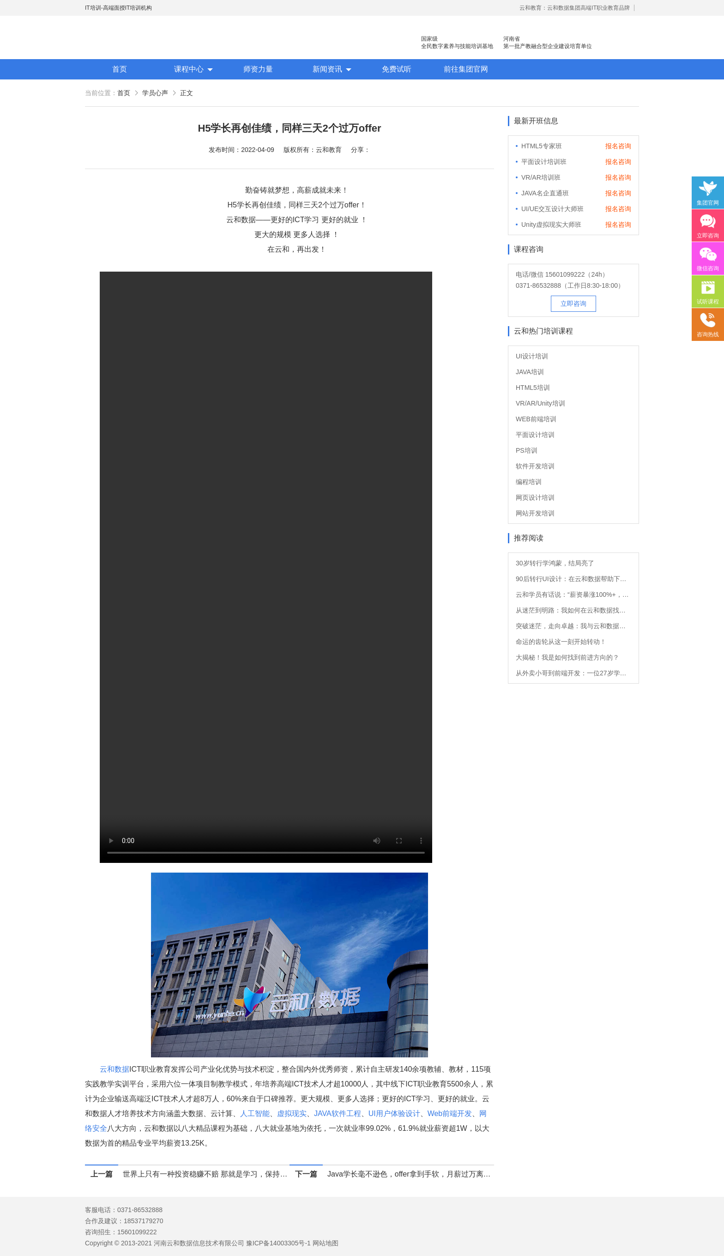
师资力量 (258, 69)
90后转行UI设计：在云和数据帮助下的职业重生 (573, 578)
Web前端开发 (450, 1113)
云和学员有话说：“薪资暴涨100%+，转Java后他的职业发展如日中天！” (573, 594)
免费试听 (396, 69)
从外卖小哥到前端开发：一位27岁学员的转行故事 (573, 673)
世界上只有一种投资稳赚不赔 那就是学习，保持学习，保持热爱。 (206, 1174)
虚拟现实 (292, 1113)
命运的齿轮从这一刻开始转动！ (561, 641)
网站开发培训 (535, 513)
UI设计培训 (532, 356)
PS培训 (526, 450)
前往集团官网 (466, 69)
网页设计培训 (535, 497)
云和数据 (114, 1069)
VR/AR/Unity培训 (540, 403)
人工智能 (255, 1113)
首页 (119, 69)
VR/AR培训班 (541, 177)
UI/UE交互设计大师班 (552, 208)
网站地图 (325, 1243)
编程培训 (529, 481)
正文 (186, 93)
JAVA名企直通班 (545, 193)
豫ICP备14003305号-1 (278, 1243)
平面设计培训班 (544, 161)
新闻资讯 (327, 69)
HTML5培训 (533, 387)
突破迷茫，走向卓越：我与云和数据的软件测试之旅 (573, 626)
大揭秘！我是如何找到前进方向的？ (567, 657)
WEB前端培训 (536, 419)
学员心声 (155, 93)
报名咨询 (618, 146)
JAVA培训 (530, 372)
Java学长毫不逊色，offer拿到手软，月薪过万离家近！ (410, 1174)
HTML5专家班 (541, 146)
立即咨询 (573, 303)
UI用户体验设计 (394, 1113)
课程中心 (189, 69)
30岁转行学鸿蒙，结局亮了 (555, 563)
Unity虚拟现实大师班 (551, 224)
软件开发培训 (535, 466)
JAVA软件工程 (337, 1113)
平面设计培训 (535, 434)
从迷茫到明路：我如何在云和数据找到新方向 (573, 610)
